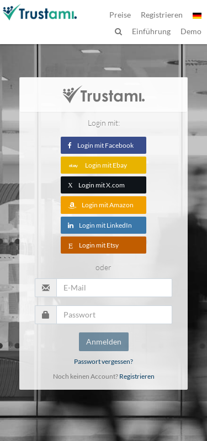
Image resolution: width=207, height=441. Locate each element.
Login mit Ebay (97, 165)
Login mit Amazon (101, 205)
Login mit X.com (96, 185)
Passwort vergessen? (103, 361)
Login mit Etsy (93, 245)
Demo (191, 31)
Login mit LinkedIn (100, 225)
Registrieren (137, 376)
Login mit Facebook (101, 145)
